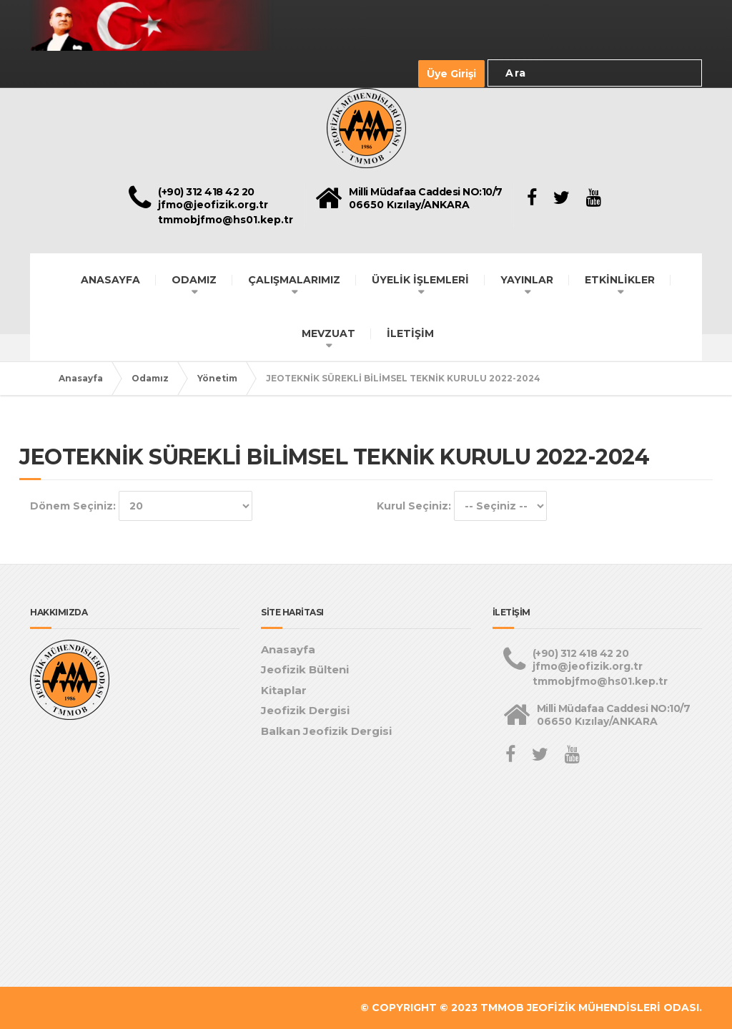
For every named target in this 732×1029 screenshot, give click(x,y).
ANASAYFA (110, 279)
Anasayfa (81, 378)
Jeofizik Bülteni (305, 669)
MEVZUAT (328, 333)
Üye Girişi (451, 73)
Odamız (150, 378)
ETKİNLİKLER (620, 279)
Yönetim (217, 378)
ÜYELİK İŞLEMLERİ (420, 279)
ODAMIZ (194, 279)
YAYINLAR (526, 279)
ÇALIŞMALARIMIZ (294, 279)
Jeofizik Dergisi (305, 710)
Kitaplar (284, 690)
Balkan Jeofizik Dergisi (326, 731)
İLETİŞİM (410, 333)
